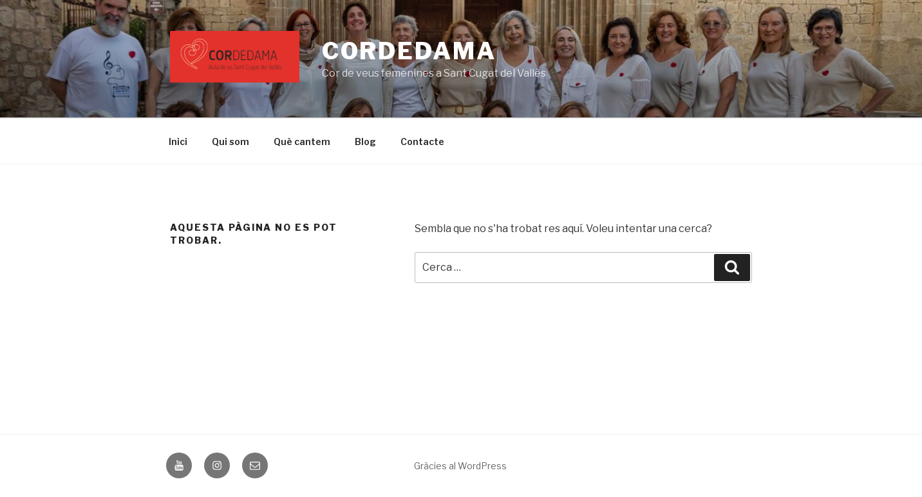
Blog (365, 141)
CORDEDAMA (409, 51)
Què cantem (302, 141)
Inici (178, 141)
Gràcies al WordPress (460, 465)
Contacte (422, 141)
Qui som (230, 141)
